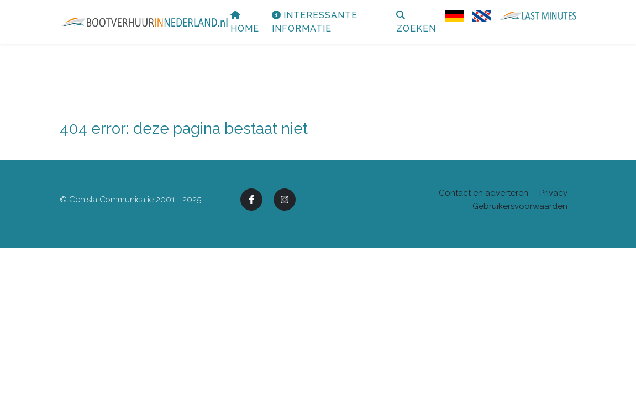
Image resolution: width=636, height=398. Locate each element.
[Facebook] (251, 199)
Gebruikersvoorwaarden (519, 206)
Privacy (553, 193)
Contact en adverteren (483, 193)
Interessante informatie (362, 33)
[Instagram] (285, 199)
